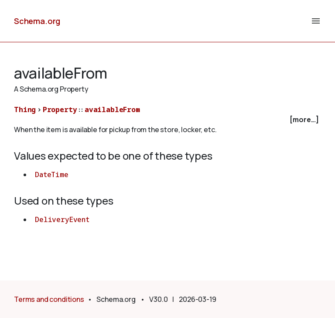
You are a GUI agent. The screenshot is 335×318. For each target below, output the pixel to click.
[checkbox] (167, 120)
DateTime (51, 174)
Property (60, 109)
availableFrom (112, 109)
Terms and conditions (49, 299)
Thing (25, 109)
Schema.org (37, 21)
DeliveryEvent (62, 219)
